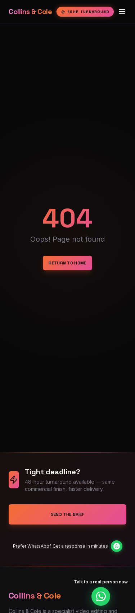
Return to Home (67, 263)
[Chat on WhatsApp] (116, 546)
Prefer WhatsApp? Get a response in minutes (60, 546)
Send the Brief (67, 514)
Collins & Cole (30, 11)
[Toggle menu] (122, 11)
